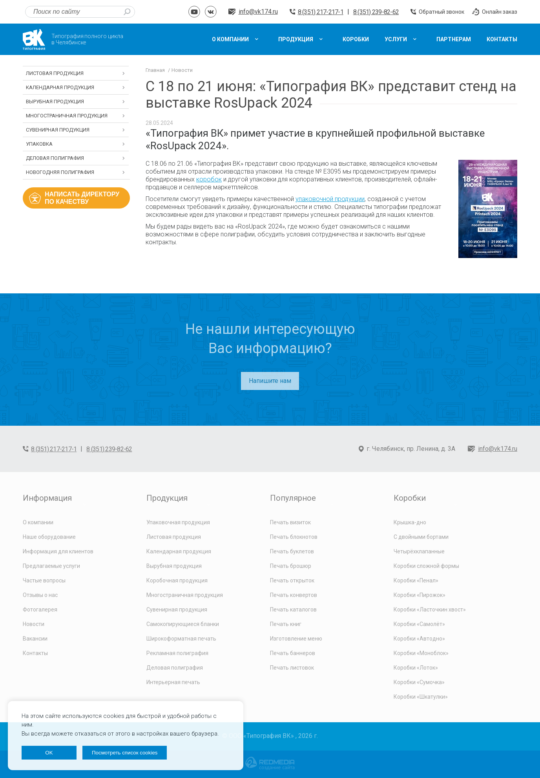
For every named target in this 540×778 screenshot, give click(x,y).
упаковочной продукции (330, 199)
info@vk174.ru (258, 11)
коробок (209, 179)
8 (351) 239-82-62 (376, 12)
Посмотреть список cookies (124, 753)
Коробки (410, 498)
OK (49, 753)
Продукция (167, 498)
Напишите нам (270, 380)
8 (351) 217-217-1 (320, 12)
